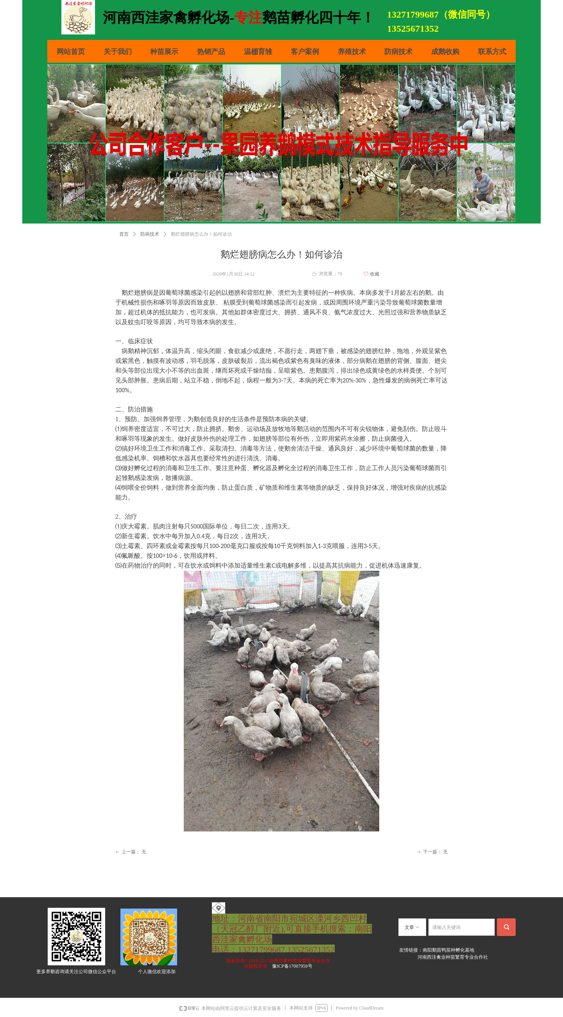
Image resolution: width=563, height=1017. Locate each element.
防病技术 (149, 234)
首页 (124, 234)
